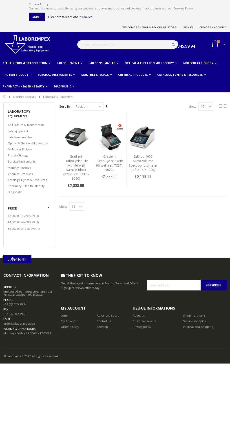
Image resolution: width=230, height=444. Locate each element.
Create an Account (213, 27)
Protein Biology (18, 155)
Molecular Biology (20, 149)
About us (139, 315)
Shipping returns (194, 315)
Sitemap (102, 327)
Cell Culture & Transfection (26, 125)
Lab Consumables (20, 137)
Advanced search (109, 315)
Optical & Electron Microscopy (28, 143)
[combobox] (127, 44)
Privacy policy (142, 327)
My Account (68, 321)
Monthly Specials (25, 97)
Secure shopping (194, 321)
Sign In (188, 27)
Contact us (104, 321)
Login (64, 315)
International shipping (198, 327)
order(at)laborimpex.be (19, 323)
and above (24, 229)
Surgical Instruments (22, 161)
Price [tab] (12, 208)
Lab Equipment (18, 131)
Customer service (145, 321)
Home (5, 97)
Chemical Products (20, 174)
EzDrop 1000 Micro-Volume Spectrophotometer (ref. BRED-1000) (143, 163)
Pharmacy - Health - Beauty (26, 186)
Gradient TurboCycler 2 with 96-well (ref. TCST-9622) (109, 163)
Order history (70, 327)
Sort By (65, 106)
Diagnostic (15, 192)
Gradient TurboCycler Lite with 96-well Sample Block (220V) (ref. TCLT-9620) (76, 167)
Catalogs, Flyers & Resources (27, 180)
